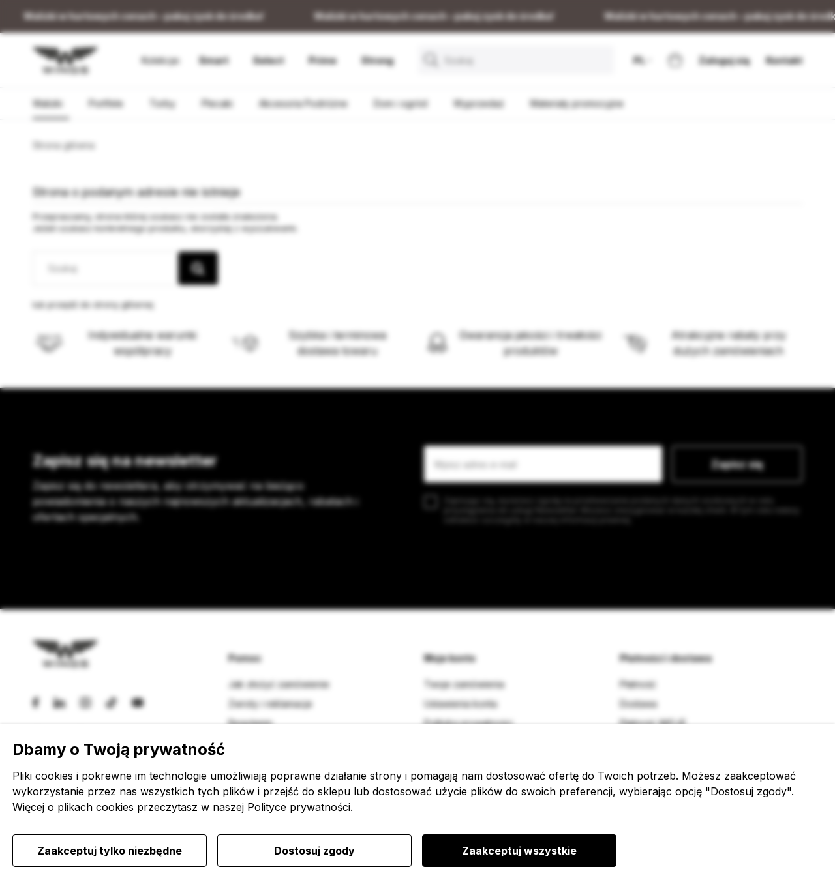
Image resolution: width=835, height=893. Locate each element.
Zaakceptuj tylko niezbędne (109, 850)
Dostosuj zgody (314, 850)
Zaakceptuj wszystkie (519, 850)
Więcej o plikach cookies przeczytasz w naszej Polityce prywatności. (182, 806)
